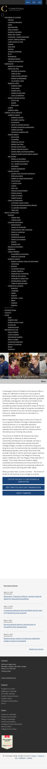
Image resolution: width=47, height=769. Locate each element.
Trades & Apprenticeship (19, 283)
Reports (13, 242)
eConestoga (15, 122)
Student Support (13, 134)
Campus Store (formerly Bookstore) (23, 173)
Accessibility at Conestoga (19, 254)
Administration (16, 225)
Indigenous (11, 249)
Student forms (16, 90)
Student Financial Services (16, 98)
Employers (11, 349)
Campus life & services (13, 112)
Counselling (15, 139)
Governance (15, 234)
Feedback (22, 758)
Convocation (15, 88)
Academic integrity (17, 117)
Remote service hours (18, 147)
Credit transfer (23, 493)
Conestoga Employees (15, 342)
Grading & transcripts (18, 93)
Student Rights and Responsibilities (22, 151)
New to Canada (13, 339)
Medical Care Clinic (17, 144)
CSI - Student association (19, 164)
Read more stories (36, 649)
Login (7, 315)
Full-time (11, 20)
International (12, 56)
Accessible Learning (17, 120)
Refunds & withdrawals (18, 78)
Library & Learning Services (20, 125)
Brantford (14, 288)
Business (14, 266)
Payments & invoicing (18, 71)
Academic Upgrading (14, 32)
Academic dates (16, 86)
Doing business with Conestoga (21, 230)
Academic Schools (14, 259)
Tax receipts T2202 (17, 81)
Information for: (11, 330)
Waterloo (14, 305)
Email (9, 317)
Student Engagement (18, 169)
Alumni (10, 347)
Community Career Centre (19, 203)
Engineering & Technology (20, 273)
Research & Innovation (15, 247)
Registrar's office (13, 83)
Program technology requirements (22, 127)
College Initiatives (13, 252)
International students (15, 337)
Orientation (15, 166)
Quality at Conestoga (18, 256)
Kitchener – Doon (17, 298)
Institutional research (18, 237)
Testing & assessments (15, 61)
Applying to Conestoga (15, 66)
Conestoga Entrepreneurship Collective (24, 205)
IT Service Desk (16, 183)
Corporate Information (15, 222)
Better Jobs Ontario (14, 34)
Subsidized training (14, 59)
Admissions (9, 64)
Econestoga (12, 325)
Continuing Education (15, 22)
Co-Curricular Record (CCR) (20, 161)
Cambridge (14, 291)
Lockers (13, 186)
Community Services (18, 269)
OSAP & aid (15, 100)
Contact (10, 108)
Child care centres (17, 176)
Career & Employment (15, 200)
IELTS (10, 54)
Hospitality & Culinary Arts (19, 278)
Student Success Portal (15, 322)
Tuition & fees (16, 73)
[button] (44, 2)
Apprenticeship (13, 27)
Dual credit (11, 47)
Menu (43, 381)
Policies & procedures (18, 239)
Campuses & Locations (15, 286)
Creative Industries (17, 271)
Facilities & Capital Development (22, 178)
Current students (13, 334)
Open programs (13, 29)
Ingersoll (14, 295)
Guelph (13, 293)
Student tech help (17, 130)
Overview (11, 215)
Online (10, 25)
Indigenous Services (17, 142)
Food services (15, 181)
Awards (13, 103)
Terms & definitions (17, 95)
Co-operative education (19, 208)
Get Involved (12, 156)
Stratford (14, 303)
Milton (13, 300)
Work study (15, 105)
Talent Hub (14, 210)
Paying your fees (13, 69)
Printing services (16, 193)
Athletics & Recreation (18, 159)
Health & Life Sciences (18, 276)
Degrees (10, 44)
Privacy (33, 756)
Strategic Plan (15, 244)
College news (15, 217)
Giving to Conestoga (18, 232)
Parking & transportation (19, 191)
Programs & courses (13, 17)
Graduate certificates (15, 51)
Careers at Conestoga (18, 227)
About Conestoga (12, 212)
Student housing (16, 198)
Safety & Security (17, 195)
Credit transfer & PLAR (15, 42)
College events (16, 220)
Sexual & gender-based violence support (24, 154)
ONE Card (14, 188)
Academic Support (14, 115)
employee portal (13, 327)
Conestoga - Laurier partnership (18, 37)
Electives (11, 49)
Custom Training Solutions (16, 39)
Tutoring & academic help (19, 132)
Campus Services (13, 171)
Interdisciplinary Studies (19, 281)
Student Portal (12, 320)
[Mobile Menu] (2, 15)
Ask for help (15, 137)
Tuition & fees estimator (19, 76)
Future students (13, 332)
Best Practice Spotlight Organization (23, 487)
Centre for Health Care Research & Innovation (23, 480)
